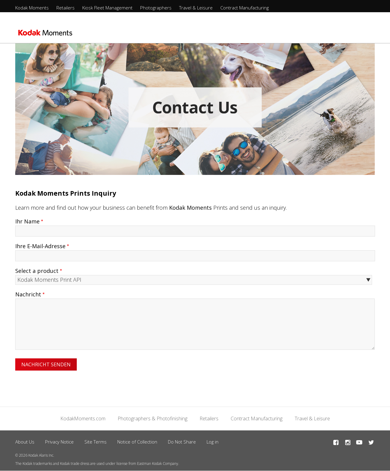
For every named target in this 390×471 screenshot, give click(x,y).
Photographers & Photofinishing (152, 418)
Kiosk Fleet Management (107, 8)
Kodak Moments (32, 8)
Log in (212, 442)
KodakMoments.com (82, 418)
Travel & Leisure (196, 8)
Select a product (36, 270)
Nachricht (28, 294)
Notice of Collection (137, 442)
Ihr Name (27, 221)
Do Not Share (182, 442)
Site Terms (95, 442)
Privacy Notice (59, 442)
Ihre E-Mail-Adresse (40, 246)
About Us (24, 442)
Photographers (156, 8)
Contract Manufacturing (244, 8)
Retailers (65, 8)
